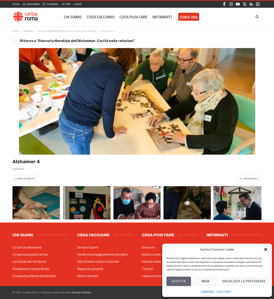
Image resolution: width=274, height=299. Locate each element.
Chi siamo (73, 17)
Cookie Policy (208, 291)
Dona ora (148, 247)
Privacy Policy (224, 291)
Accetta (179, 281)
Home (16, 4)
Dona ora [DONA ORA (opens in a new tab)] (189, 17)
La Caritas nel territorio (29, 261)
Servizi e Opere (87, 247)
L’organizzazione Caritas (30, 254)
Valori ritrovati (87, 276)
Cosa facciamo (100, 17)
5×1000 (66, 4)
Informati (162, 17)
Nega (205, 281)
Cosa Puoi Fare (133, 17)
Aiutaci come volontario (159, 254)
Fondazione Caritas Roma (31, 269)
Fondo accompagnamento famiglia (102, 254)
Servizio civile (151, 261)
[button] (266, 249)
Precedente (25, 178)
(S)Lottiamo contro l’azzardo (98, 261)
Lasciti (78, 4)
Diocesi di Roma (81, 292)
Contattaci (51, 4)
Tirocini (147, 269)
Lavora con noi (152, 276)
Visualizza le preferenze (243, 281)
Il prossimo (249, 178)
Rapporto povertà (90, 269)
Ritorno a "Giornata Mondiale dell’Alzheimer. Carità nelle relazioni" (74, 41)
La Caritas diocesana (27, 247)
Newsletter (31, 4)
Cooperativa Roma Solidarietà (34, 276)
